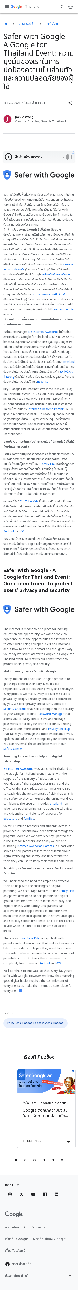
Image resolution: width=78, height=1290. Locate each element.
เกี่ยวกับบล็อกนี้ (15, 1250)
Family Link (47, 464)
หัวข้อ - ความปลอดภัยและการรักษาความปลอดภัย (35, 1023)
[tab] (16, 1160)
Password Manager (50, 714)
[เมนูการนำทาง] (6, 6)
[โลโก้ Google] (14, 1214)
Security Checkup (14, 709)
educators (10, 818)
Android (8, 531)
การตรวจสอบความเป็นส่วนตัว (49, 294)
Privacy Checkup (59, 729)
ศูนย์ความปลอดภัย (63, 309)
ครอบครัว (42, 382)
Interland (68, 362)
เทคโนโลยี (52, 24)
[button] (70, 102)
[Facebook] (45, 1194)
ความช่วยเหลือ (18, 1264)
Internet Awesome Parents (46, 409)
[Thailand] (6, 24)
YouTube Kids (29, 501)
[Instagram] (10, 1194)
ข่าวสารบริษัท (27, 24)
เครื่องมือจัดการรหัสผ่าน (56, 274)
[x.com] (22, 1194)
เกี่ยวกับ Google (16, 1239)
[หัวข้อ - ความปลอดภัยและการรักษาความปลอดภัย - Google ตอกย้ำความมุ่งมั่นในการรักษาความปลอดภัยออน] (46, 1108)
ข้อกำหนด (38, 1227)
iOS (22, 531)
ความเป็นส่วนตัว (15, 1227)
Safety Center (12, 749)
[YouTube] (33, 1194)
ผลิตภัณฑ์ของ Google (49, 1239)
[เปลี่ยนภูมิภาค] (38, 1276)
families (29, 818)
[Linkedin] (57, 1194)
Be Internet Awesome (43, 332)
